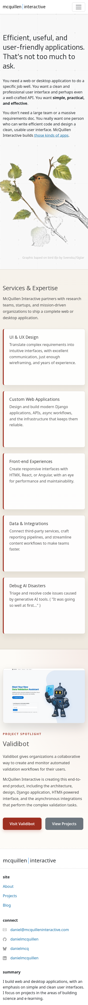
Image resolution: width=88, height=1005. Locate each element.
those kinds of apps (51, 135)
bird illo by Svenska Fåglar (66, 257)
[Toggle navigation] (78, 7)
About (8, 886)
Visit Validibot (22, 823)
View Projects (64, 823)
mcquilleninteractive (24, 6)
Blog (7, 905)
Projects (10, 895)
